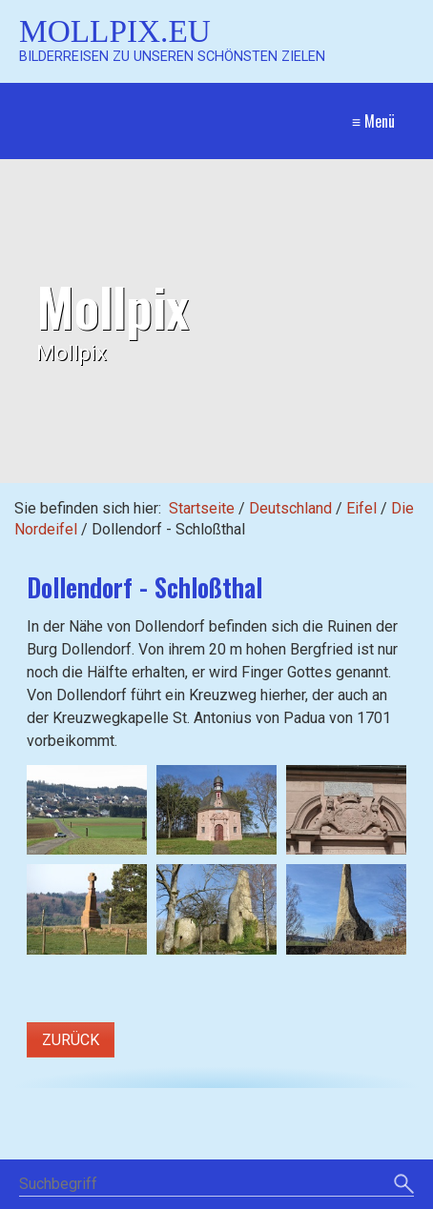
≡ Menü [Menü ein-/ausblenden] (373, 121)
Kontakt (211, 1164)
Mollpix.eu (115, 31)
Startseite (202, 508)
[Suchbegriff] (216, 1129)
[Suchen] (404, 1129)
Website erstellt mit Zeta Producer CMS (272, 1199)
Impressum (286, 1164)
